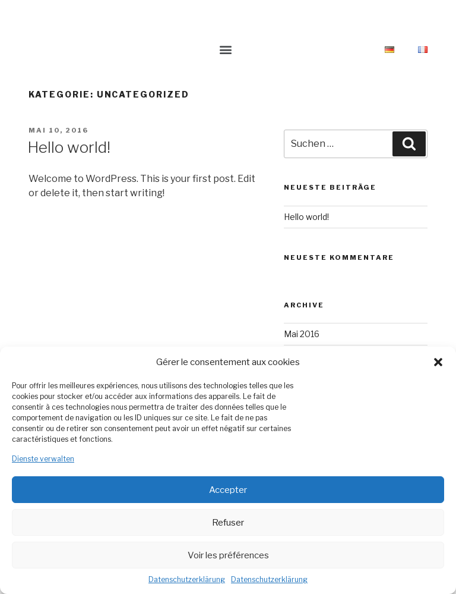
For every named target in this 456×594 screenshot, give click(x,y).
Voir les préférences (228, 555)
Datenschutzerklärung (186, 579)
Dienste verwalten (43, 458)
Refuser (228, 522)
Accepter (228, 490)
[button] (438, 362)
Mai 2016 (301, 334)
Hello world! (68, 147)
